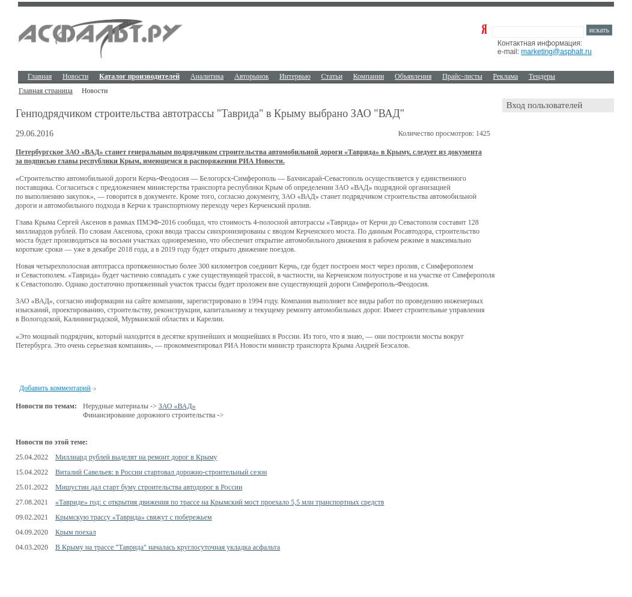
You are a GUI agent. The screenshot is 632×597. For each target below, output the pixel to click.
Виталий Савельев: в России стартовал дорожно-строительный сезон (161, 472)
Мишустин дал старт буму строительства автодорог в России (148, 487)
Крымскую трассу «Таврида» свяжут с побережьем (133, 517)
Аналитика (207, 76)
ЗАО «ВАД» (177, 406)
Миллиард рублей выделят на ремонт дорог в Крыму (136, 457)
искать (599, 30)
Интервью (295, 76)
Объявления (413, 76)
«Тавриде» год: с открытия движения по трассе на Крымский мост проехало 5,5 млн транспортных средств (219, 502)
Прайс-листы (462, 76)
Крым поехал (75, 532)
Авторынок (251, 76)
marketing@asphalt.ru (556, 51)
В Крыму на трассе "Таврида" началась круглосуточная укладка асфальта (167, 547)
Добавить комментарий (55, 388)
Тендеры (542, 76)
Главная (40, 76)
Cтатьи (332, 76)
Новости (75, 76)
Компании (368, 76)
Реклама (505, 76)
